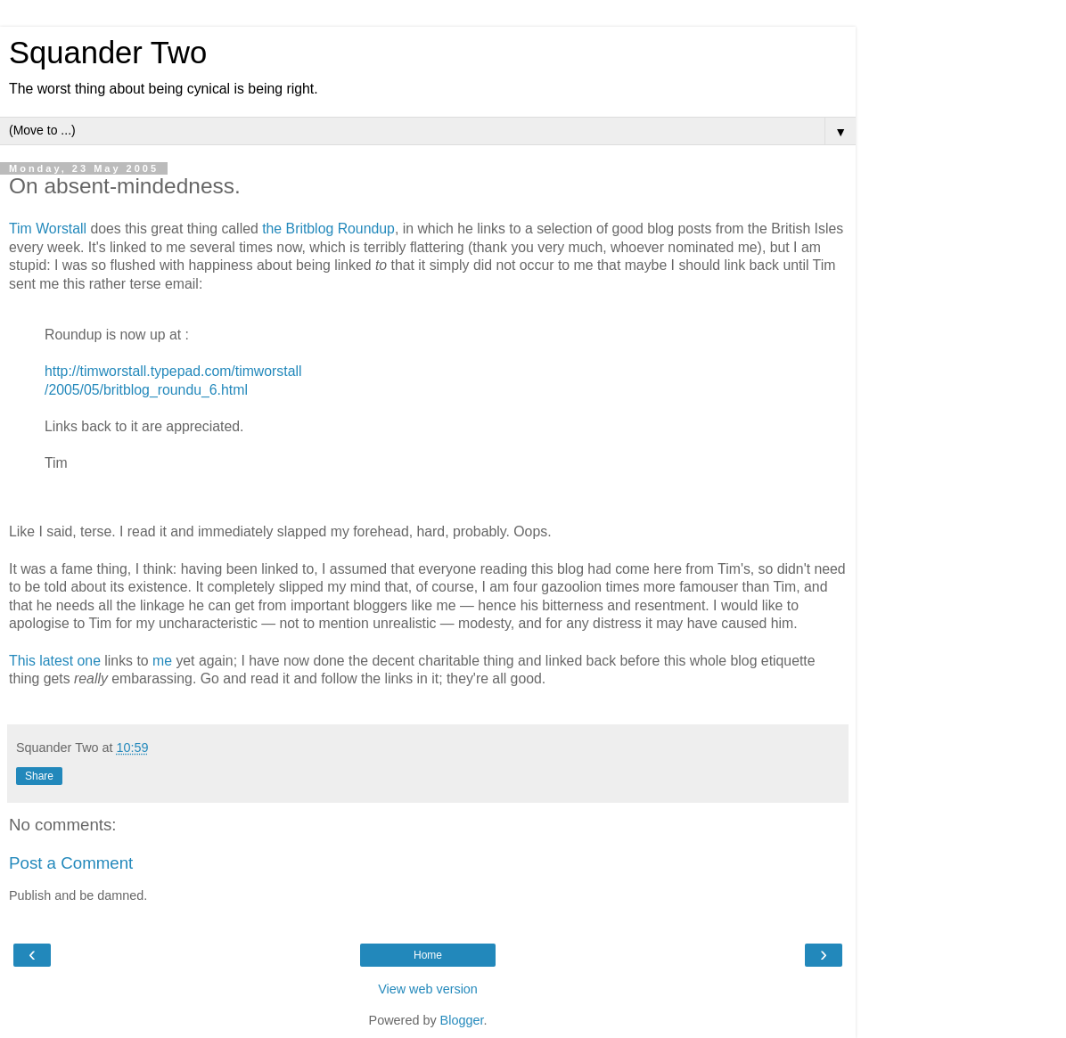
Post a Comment (71, 863)
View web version (428, 989)
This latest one (55, 660)
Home (428, 955)
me (162, 660)
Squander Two (108, 52)
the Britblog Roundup (328, 228)
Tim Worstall (47, 228)
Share (39, 776)
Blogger (462, 1020)
